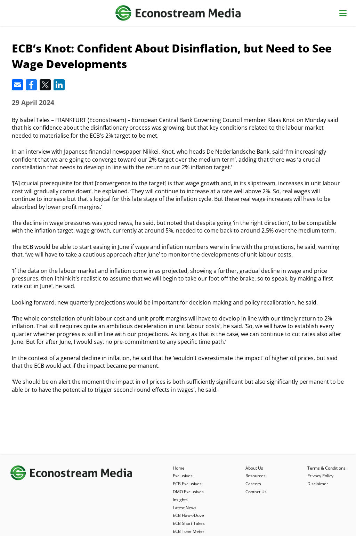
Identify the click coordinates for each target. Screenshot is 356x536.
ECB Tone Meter (188, 531)
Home (179, 468)
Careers (253, 484)
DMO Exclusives (188, 492)
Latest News (184, 508)
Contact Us (256, 492)
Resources (255, 476)
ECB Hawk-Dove (188, 515)
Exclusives (183, 476)
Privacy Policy (320, 476)
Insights (180, 500)
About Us (254, 468)
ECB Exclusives (187, 484)
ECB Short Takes (189, 523)
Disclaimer (317, 484)
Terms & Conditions (326, 468)
